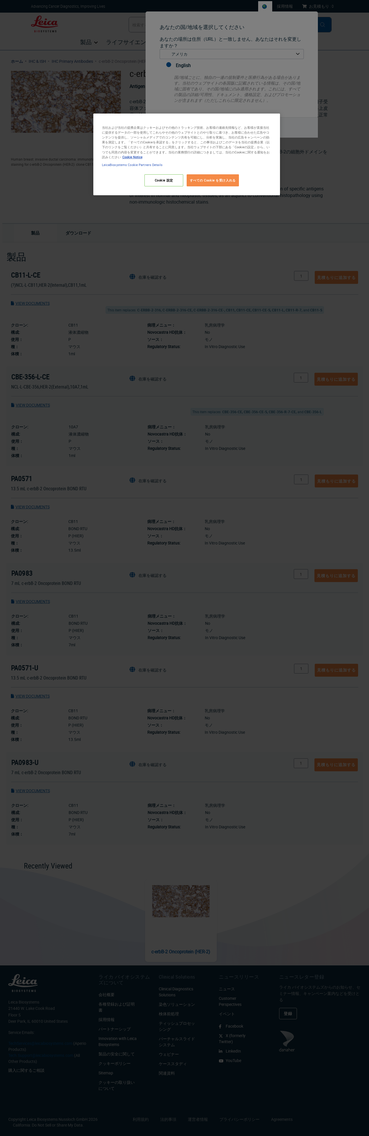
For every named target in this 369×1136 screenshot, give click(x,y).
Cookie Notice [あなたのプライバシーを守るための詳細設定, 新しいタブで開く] (132, 157)
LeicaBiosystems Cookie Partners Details (132, 165)
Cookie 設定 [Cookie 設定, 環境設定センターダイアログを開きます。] (164, 180)
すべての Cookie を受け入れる (213, 180)
